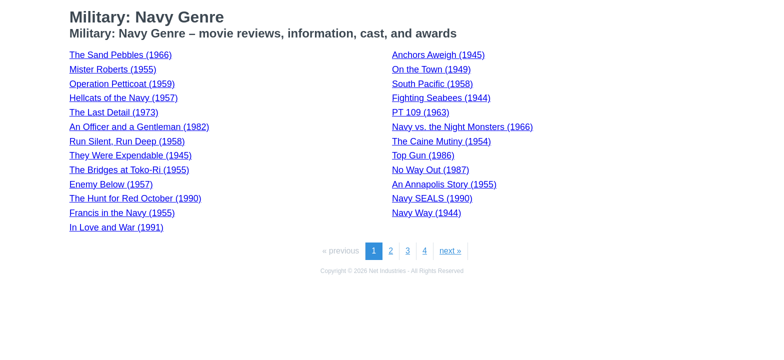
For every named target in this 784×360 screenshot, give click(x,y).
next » (451, 250)
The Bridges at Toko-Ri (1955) (130, 170)
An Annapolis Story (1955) (444, 185)
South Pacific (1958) (432, 84)
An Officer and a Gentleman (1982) (140, 127)
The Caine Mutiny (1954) (441, 141)
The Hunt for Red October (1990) (136, 199)
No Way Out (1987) (430, 170)
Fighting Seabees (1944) (441, 98)
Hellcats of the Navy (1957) (124, 98)
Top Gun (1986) (423, 155)
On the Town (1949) (431, 69)
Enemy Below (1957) (111, 185)
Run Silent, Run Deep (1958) (127, 141)
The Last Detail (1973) (114, 113)
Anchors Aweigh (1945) (438, 55)
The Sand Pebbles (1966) (121, 55)
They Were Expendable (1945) (131, 155)
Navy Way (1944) (426, 213)
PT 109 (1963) (421, 113)
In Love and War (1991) (117, 227)
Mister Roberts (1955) (113, 69)
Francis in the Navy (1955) (122, 213)
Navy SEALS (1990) (432, 199)
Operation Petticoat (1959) (122, 84)
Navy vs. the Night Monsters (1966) (462, 127)
